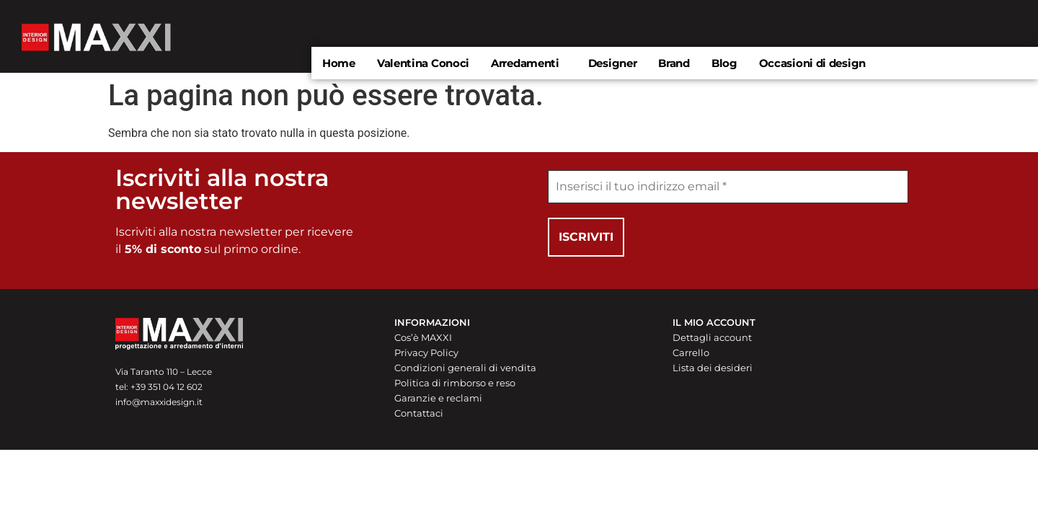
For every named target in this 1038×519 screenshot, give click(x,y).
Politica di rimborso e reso (454, 383)
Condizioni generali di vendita (465, 367)
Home (338, 63)
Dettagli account (712, 337)
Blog (724, 63)
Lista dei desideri (713, 367)
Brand (674, 63)
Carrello (691, 352)
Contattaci (418, 413)
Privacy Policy (426, 352)
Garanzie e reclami (438, 398)
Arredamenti (525, 63)
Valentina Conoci (423, 63)
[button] (528, 63)
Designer (612, 63)
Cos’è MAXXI (423, 337)
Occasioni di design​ (812, 63)
